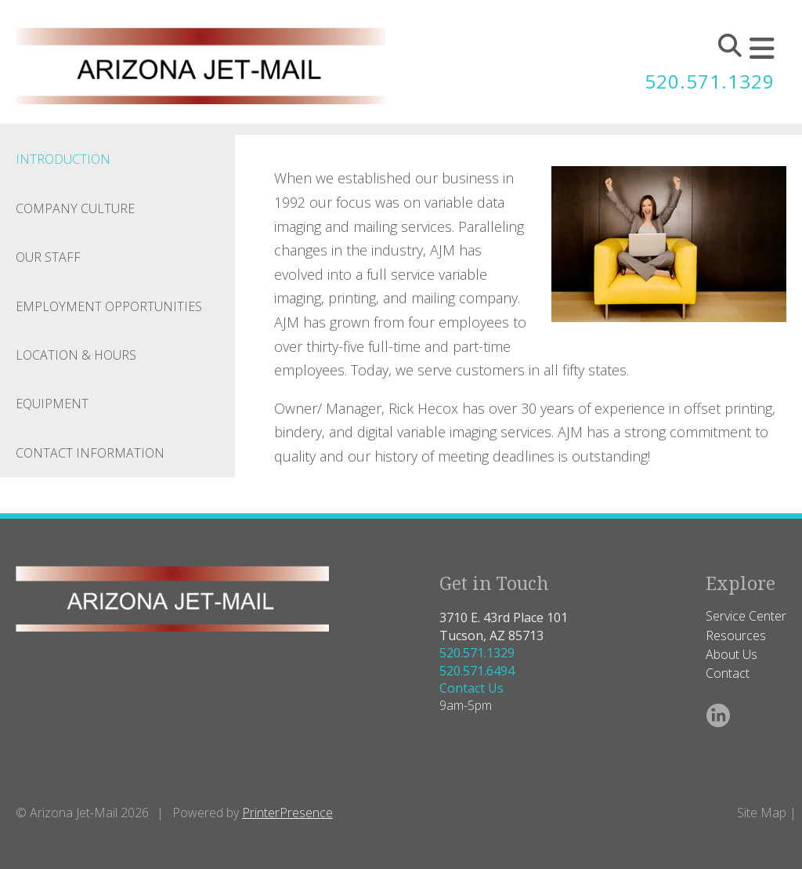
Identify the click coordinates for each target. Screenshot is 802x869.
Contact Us (471, 688)
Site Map (761, 812)
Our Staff (48, 257)
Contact (728, 673)
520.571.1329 (710, 81)
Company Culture (75, 208)
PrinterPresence (287, 812)
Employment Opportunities (109, 306)
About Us (731, 654)
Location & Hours (76, 355)
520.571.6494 (477, 670)
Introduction (63, 159)
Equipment (52, 403)
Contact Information (90, 453)
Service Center (746, 616)
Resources (736, 635)
